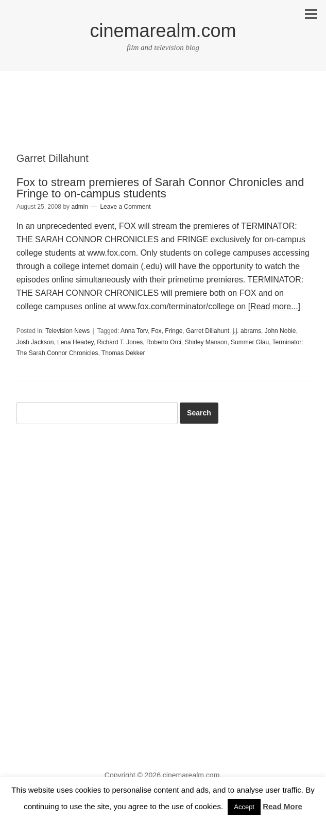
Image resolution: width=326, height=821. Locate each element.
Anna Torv (134, 330)
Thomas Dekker (123, 353)
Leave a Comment (125, 206)
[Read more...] (274, 306)
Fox (156, 330)
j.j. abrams (247, 330)
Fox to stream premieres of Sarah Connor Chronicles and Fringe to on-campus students (160, 188)
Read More (282, 806)
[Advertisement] (163, 120)
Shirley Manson (206, 342)
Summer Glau (250, 342)
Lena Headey (75, 342)
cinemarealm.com (163, 30)
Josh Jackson (35, 342)
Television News (67, 330)
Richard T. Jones (120, 342)
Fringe (173, 330)
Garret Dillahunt (207, 330)
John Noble (280, 330)
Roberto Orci (163, 342)
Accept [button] (244, 807)
